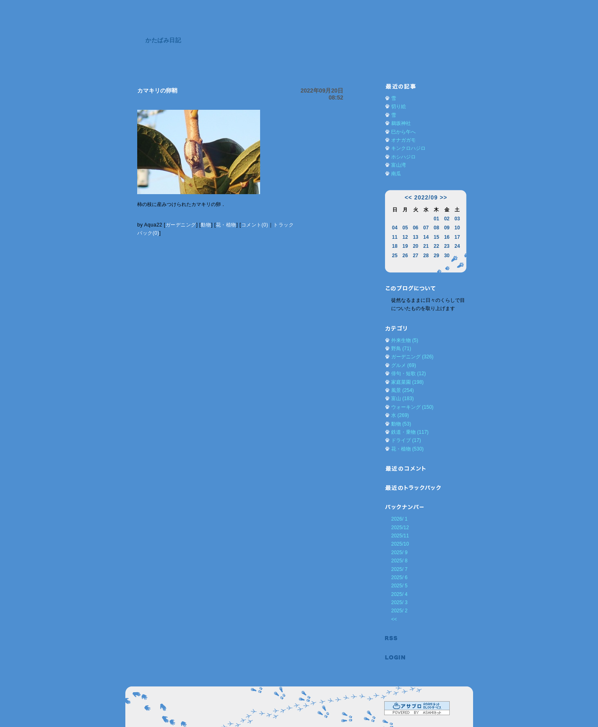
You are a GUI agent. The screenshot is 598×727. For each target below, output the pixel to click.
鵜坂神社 (401, 123)
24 (457, 246)
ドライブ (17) (406, 440)
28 (425, 255)
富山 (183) (402, 398)
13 (415, 237)
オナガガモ (403, 140)
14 (425, 237)
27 (415, 255)
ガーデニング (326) (412, 357)
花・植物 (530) (407, 449)
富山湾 (398, 165)
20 (415, 246)
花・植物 (226, 225)
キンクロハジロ (408, 148)
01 (436, 219)
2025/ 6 (399, 577)
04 (394, 228)
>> (443, 197)
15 (436, 237)
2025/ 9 (399, 552)
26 (405, 255)
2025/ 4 (399, 594)
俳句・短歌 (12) (408, 373)
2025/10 (400, 544)
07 (425, 228)
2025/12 (400, 527)
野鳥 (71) (401, 348)
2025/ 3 (399, 602)
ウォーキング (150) (412, 407)
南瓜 (396, 174)
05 (405, 228)
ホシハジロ (403, 157)
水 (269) (400, 415)
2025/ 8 (399, 561)
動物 (206, 225)
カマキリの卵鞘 (157, 90)
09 (446, 228)
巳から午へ (403, 132)
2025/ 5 (399, 586)
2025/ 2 (399, 611)
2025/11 (400, 536)
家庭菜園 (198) (407, 382)
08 (436, 228)
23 (446, 246)
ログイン (395, 657)
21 (425, 246)
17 (457, 237)
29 (436, 255)
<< (408, 197)
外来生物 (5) (404, 340)
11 (394, 237)
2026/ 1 (399, 519)
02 (446, 219)
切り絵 (398, 106)
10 (457, 228)
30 (446, 255)
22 (436, 246)
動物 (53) (401, 424)
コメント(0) (254, 225)
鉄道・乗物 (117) (409, 432)
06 (415, 228)
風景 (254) (402, 390)
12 (405, 237)
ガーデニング (180, 225)
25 (394, 255)
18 (394, 246)
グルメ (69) (403, 365)
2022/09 (426, 197)
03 (457, 219)
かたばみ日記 (163, 40)
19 (405, 246)
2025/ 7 (399, 569)
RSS (395, 638)
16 (446, 237)
